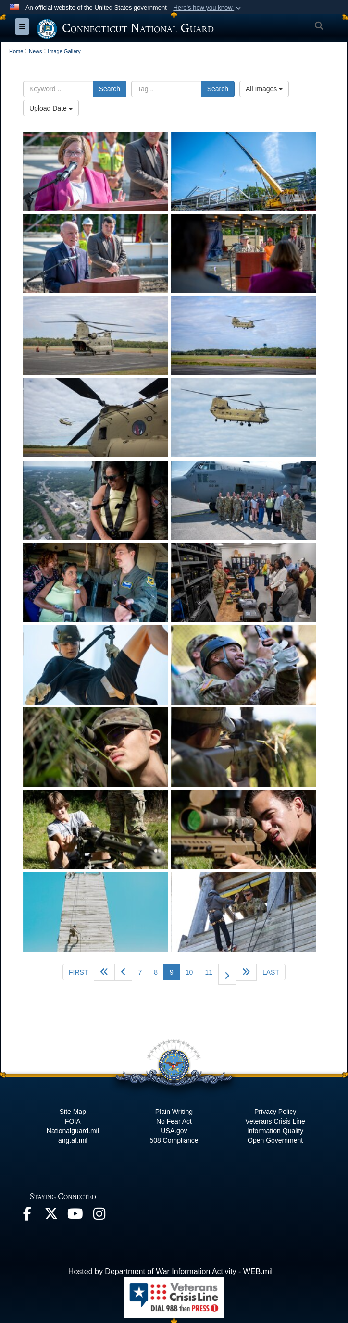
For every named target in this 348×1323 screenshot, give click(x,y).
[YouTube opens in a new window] (75, 1216)
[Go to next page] (227, 974)
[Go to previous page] (123, 972)
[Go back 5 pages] (104, 972)
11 (208, 972)
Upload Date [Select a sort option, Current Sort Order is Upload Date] (51, 108)
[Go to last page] (271, 972)
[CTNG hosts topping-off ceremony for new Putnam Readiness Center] (95, 171)
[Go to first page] (78, 972)
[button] (208, 7)
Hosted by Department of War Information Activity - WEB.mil (170, 1271)
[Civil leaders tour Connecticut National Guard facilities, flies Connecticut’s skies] (95, 500)
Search (109, 89)
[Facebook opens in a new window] (27, 1216)
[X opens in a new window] (51, 1216)
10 (189, 972)
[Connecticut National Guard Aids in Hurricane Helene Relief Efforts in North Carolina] (95, 335)
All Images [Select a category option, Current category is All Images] (264, 89)
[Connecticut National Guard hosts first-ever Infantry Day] (95, 665)
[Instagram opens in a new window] (99, 1216)
